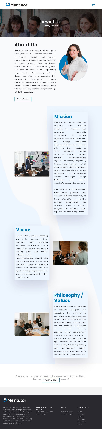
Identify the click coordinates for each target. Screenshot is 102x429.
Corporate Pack (66, 414)
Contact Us (82, 422)
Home (46, 26)
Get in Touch (23, 99)
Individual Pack (67, 412)
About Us (81, 414)
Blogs (80, 424)
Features (81, 417)
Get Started (51, 380)
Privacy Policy (41, 414)
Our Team (81, 419)
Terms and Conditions (44, 412)
